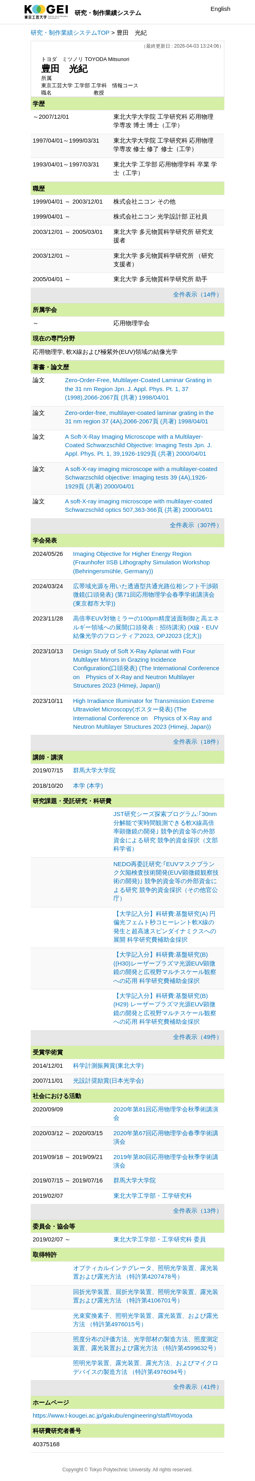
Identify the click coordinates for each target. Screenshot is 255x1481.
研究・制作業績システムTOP (70, 32)
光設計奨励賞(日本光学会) (108, 1080)
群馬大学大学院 (94, 770)
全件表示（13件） (197, 1210)
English (220, 8)
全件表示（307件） (196, 525)
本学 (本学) (88, 785)
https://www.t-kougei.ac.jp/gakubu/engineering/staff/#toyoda (112, 1415)
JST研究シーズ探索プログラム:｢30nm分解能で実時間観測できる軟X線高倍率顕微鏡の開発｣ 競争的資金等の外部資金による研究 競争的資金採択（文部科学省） (165, 831)
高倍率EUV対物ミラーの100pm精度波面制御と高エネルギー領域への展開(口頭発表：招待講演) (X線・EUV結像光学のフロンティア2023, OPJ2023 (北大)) (146, 627)
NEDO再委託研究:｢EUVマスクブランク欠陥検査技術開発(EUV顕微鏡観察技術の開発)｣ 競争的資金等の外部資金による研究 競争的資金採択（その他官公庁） (166, 881)
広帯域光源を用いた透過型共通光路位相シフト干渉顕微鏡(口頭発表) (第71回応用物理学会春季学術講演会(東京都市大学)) (145, 595)
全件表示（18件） (197, 741)
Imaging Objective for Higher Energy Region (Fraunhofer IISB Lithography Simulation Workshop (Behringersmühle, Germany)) (141, 562)
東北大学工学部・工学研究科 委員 (159, 1239)
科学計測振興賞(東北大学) (108, 1065)
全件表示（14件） (197, 294)
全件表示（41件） (197, 1386)
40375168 (46, 1444)
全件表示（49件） (197, 1036)
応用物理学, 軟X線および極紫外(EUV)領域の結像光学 (105, 351)
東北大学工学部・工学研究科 (152, 1195)
